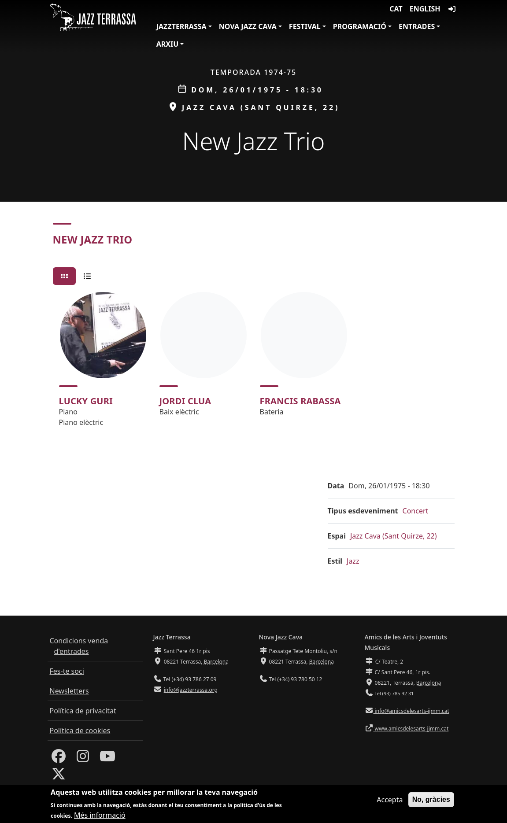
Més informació (100, 818)
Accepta (390, 802)
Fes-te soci (67, 671)
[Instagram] (83, 759)
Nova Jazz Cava (248, 26)
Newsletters (69, 691)
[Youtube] (107, 759)
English (425, 9)
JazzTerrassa (181, 26)
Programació (359, 26)
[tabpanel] (254, 363)
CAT (395, 9)
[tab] (64, 276)
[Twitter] (58, 776)
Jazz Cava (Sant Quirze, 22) (393, 536)
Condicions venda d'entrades (79, 646)
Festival (305, 26)
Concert (416, 511)
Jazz (353, 561)
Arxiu (167, 44)
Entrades (417, 26)
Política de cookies (80, 730)
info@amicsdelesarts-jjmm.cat (411, 711)
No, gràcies (431, 801)
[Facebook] (58, 759)
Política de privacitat (83, 711)
